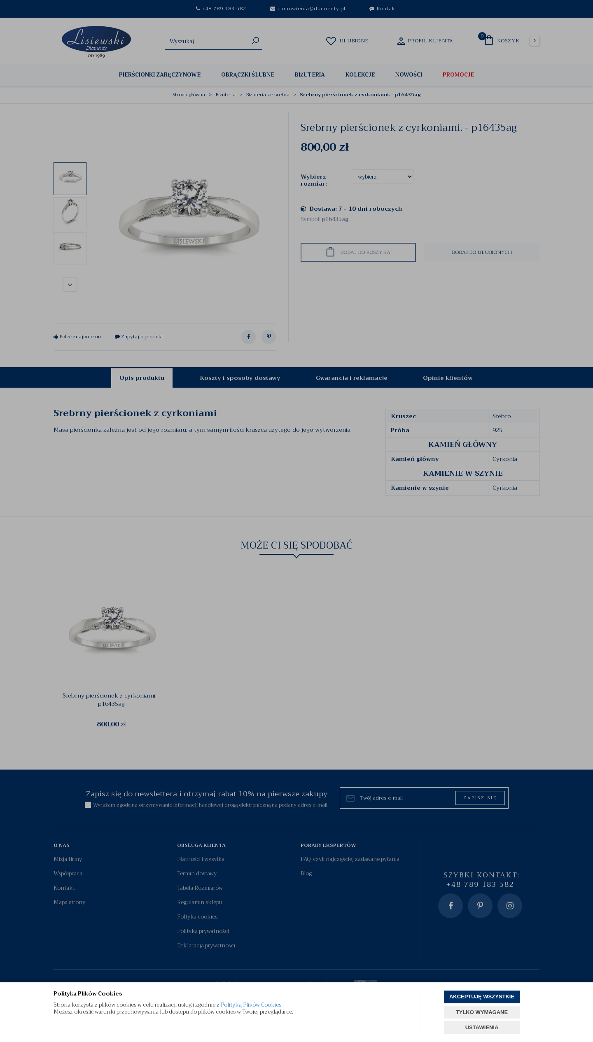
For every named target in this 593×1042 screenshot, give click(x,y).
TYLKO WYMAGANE (482, 1012)
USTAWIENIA (482, 1027)
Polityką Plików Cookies (251, 1004)
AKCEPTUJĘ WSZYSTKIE (481, 996)
